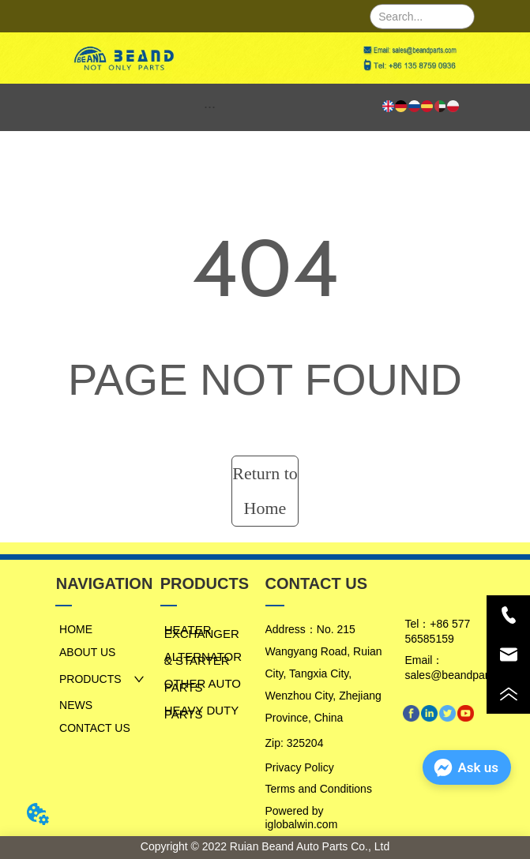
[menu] (210, 107)
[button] (209, 107)
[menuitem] (210, 107)
